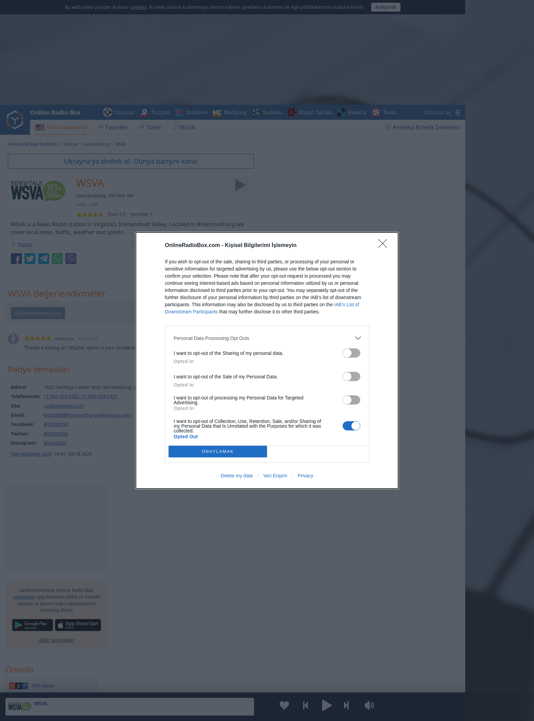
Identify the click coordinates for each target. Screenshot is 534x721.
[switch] (351, 353)
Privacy (305, 475)
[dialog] (267, 360)
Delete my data (237, 475)
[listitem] (267, 338)
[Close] (384, 245)
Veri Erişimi (275, 475)
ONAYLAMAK (218, 451)
